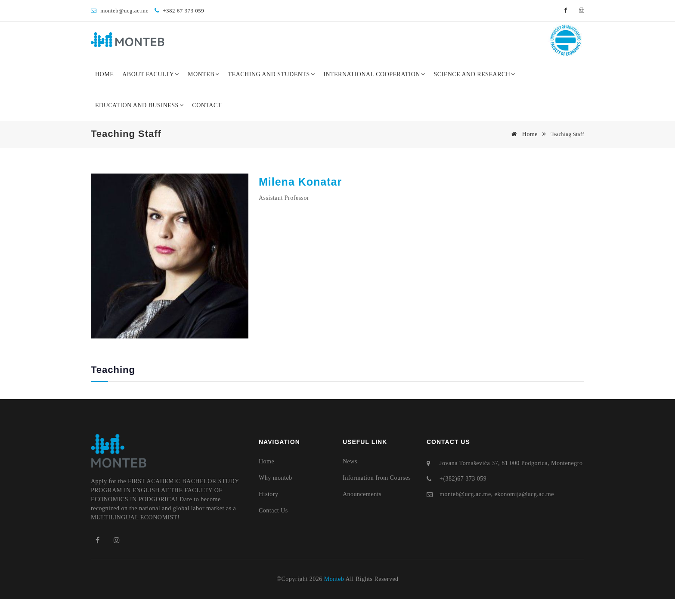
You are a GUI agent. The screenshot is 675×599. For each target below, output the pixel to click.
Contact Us (273, 510)
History (269, 494)
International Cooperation (374, 74)
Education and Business (139, 105)
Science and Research (474, 74)
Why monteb (275, 478)
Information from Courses (377, 478)
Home (104, 74)
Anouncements (362, 494)
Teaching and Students (271, 74)
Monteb (204, 74)
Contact (207, 105)
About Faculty (150, 74)
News (350, 461)
